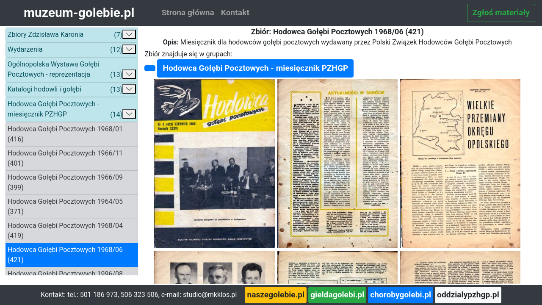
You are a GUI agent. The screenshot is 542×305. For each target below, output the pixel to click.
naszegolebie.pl (275, 294)
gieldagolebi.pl (337, 294)
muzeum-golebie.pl (79, 12)
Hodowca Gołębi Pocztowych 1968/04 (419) (65, 231)
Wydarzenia (72, 49)
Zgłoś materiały (501, 12)
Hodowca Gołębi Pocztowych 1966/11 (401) (65, 158)
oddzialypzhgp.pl (468, 294)
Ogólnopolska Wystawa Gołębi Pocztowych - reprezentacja (72, 70)
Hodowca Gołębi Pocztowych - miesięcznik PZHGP (72, 110)
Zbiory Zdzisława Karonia (72, 35)
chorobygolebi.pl (400, 294)
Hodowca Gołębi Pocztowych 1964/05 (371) (65, 206)
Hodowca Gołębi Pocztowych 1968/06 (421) (65, 255)
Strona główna (187, 12)
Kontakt (235, 12)
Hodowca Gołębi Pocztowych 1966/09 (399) (65, 182)
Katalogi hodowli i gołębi (72, 89)
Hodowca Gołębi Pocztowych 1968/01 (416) (65, 134)
